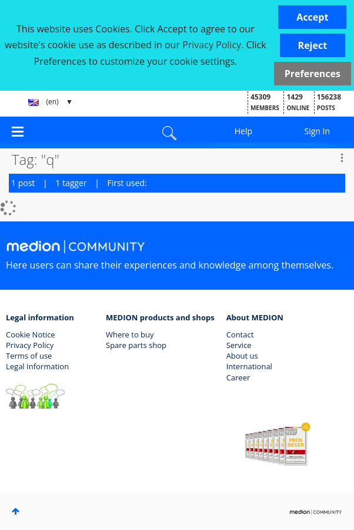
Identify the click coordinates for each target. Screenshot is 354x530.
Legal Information (37, 366)
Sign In (317, 131)
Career (238, 377)
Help (243, 131)
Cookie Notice (30, 334)
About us (242, 355)
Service (239, 345)
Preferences (312, 73)
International (249, 366)
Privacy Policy (30, 345)
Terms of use (29, 355)
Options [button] (341, 157)
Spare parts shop (136, 345)
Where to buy (130, 334)
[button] (312, 17)
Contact (240, 334)
